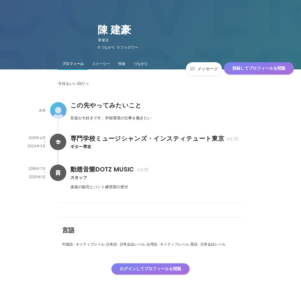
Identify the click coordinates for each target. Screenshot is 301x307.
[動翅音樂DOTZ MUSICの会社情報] (58, 173)
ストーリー (101, 63)
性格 (121, 63)
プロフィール (73, 63)
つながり (141, 63)
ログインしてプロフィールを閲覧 (150, 269)
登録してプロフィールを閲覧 (259, 68)
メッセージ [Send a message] (204, 69)
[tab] (73, 64)
